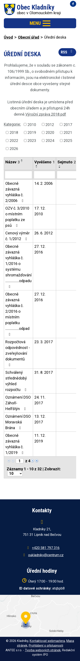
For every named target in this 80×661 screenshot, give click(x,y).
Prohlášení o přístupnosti (46, 645)
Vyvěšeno (44, 162)
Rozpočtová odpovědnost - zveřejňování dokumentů (17, 353)
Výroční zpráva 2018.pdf (45, 114)
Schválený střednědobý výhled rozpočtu (16, 381)
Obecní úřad (28, 37)
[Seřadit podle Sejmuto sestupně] (59, 167)
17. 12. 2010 (39, 211)
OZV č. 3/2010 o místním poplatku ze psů (17, 217)
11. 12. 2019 (39, 438)
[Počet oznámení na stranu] (15, 473)
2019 (32, 132)
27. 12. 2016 (39, 249)
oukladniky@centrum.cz (46, 555)
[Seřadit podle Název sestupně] (22, 161)
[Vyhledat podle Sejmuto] (66, 175)
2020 (50, 132)
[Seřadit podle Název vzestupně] (22, 160)
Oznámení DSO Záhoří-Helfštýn (18, 403)
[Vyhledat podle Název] (18, 175)
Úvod (8, 37)
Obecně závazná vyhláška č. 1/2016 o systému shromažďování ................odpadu (18, 266)
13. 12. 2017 (39, 419)
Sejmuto (66, 162)
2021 (68, 132)
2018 (14, 132)
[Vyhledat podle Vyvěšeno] (44, 175)
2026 (14, 148)
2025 (68, 140)
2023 (32, 140)
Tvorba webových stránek (43, 650)
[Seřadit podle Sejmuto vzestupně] (59, 166)
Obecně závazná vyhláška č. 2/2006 (15, 192)
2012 (49, 124)
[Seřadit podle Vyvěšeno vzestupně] (36, 166)
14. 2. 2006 (43, 183)
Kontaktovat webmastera (47, 641)
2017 (68, 124)
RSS (67, 51)
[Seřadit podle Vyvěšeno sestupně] (36, 167)
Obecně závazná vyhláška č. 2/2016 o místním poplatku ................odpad (17, 314)
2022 (14, 140)
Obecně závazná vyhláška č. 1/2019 (15, 444)
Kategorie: (12, 124)
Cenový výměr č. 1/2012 (17, 236)
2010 (32, 124)
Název (12, 162)
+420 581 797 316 (46, 548)
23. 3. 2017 (43, 342)
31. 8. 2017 (43, 372)
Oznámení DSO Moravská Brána (18, 422)
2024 (50, 140)
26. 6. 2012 (43, 233)
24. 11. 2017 (39, 400)
